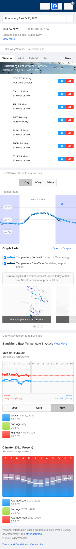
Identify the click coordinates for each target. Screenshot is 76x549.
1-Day (25, 182)
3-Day (38, 182)
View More (8, 38)
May (62, 407)
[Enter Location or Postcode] (38, 18)
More (68, 58)
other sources (34, 533)
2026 (15, 407)
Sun (45, 58)
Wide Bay (33, 70)
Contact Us (36, 544)
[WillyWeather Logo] (9, 6)
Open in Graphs (62, 248)
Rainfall (34, 58)
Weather (7, 58)
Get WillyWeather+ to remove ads (24, 49)
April (39, 407)
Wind (21, 58)
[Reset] (62, 18)
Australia (7, 70)
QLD (20, 70)
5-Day (50, 182)
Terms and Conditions (15, 544)
